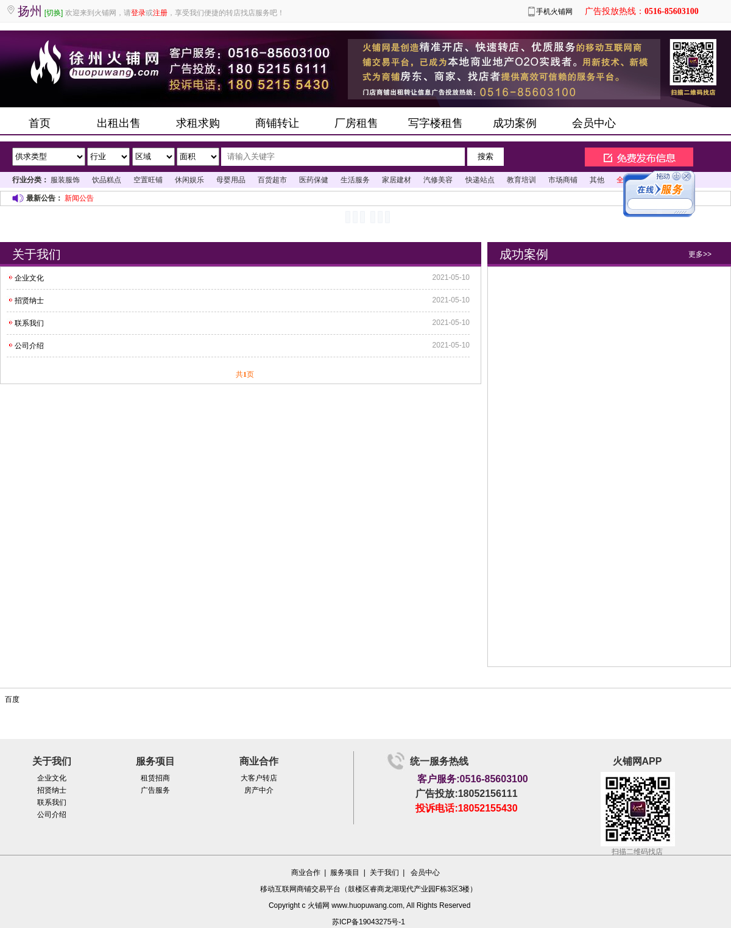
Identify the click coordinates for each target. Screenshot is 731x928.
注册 (160, 13)
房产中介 (259, 790)
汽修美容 (438, 180)
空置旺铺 (148, 180)
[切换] (53, 13)
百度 (12, 699)
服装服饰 (65, 180)
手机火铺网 (554, 11)
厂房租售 (356, 123)
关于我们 (384, 872)
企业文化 (25, 277)
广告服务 (155, 790)
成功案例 (515, 123)
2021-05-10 (451, 277)
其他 (597, 180)
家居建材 (396, 180)
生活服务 (355, 180)
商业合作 (305, 872)
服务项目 (344, 872)
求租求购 (198, 123)
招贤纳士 (25, 300)
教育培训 (521, 180)
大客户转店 (259, 778)
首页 (40, 123)
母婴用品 (230, 180)
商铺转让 (277, 123)
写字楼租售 (435, 123)
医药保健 (313, 180)
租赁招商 (155, 778)
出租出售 (119, 123)
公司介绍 (25, 345)
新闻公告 (79, 198)
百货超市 (272, 180)
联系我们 (25, 322)
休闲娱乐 (189, 180)
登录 (138, 13)
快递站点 (480, 180)
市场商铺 (562, 180)
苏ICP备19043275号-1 (368, 922)
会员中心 (594, 123)
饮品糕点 (106, 180)
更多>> (700, 254)
